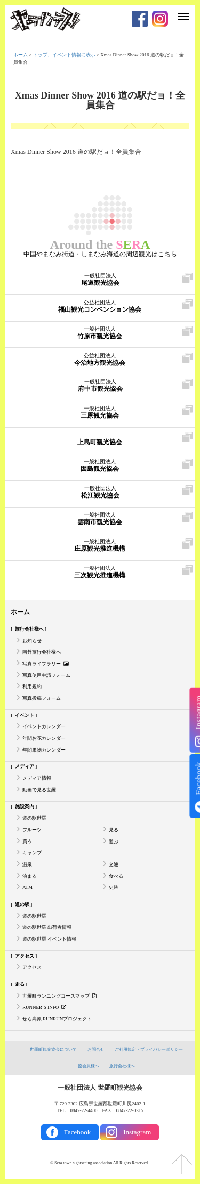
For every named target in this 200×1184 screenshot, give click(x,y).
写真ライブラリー (45, 663)
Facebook (77, 1132)
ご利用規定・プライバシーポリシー (149, 1049)
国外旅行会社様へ (41, 652)
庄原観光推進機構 (99, 545)
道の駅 (22, 904)
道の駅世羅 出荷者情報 (46, 927)
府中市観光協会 (99, 386)
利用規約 (32, 686)
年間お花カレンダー (44, 738)
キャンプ (32, 852)
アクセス (24, 956)
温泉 (27, 864)
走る (20, 984)
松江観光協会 (99, 492)
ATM (27, 887)
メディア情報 (36, 778)
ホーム (20, 55)
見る (113, 829)
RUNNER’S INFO (44, 1007)
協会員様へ (88, 1066)
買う (27, 841)
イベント (24, 715)
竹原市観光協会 (99, 333)
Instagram (137, 1132)
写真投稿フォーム (41, 698)
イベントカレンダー (44, 726)
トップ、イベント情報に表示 (64, 55)
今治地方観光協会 (99, 359)
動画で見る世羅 (39, 790)
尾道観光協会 (99, 280)
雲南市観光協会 (99, 519)
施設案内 (24, 806)
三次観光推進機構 (99, 572)
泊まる (29, 876)
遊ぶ (113, 841)
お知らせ (32, 640)
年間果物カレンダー (44, 750)
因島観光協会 (99, 465)
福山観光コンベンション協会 (99, 306)
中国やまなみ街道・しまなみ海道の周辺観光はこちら (100, 254)
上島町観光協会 (99, 439)
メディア (24, 766)
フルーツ (32, 829)
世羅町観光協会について (53, 1049)
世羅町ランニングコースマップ (59, 996)
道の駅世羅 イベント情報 (49, 939)
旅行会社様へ (29, 629)
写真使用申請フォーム (46, 675)
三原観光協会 (99, 412)
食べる (116, 876)
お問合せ (96, 1049)
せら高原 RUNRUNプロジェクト (57, 1019)
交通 (113, 864)
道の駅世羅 (34, 818)
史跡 (113, 887)
